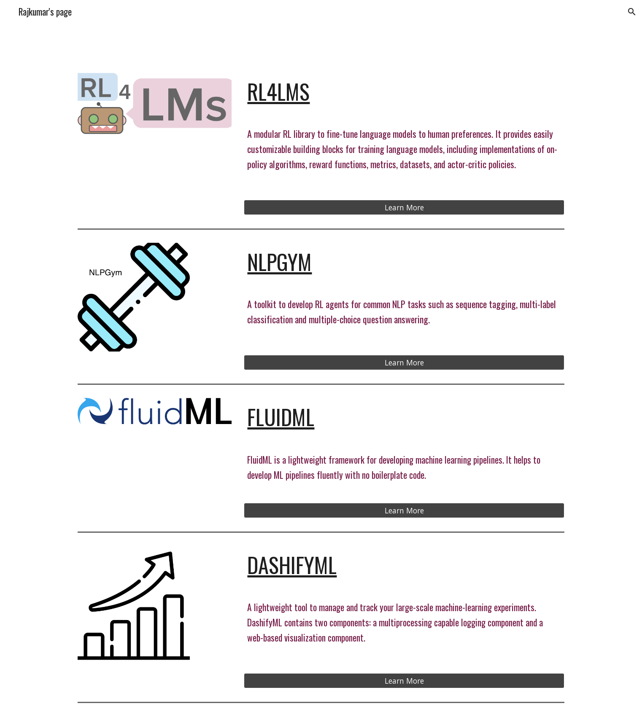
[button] (632, 12)
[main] (404, 91)
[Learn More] (404, 208)
